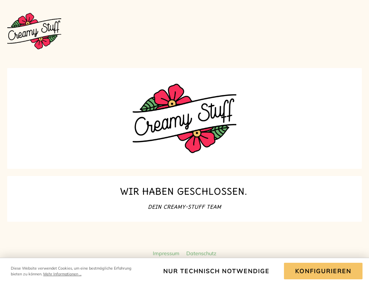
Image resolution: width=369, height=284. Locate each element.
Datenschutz (201, 253)
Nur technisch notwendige (216, 271)
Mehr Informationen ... (62, 273)
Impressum (167, 253)
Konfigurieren (323, 271)
